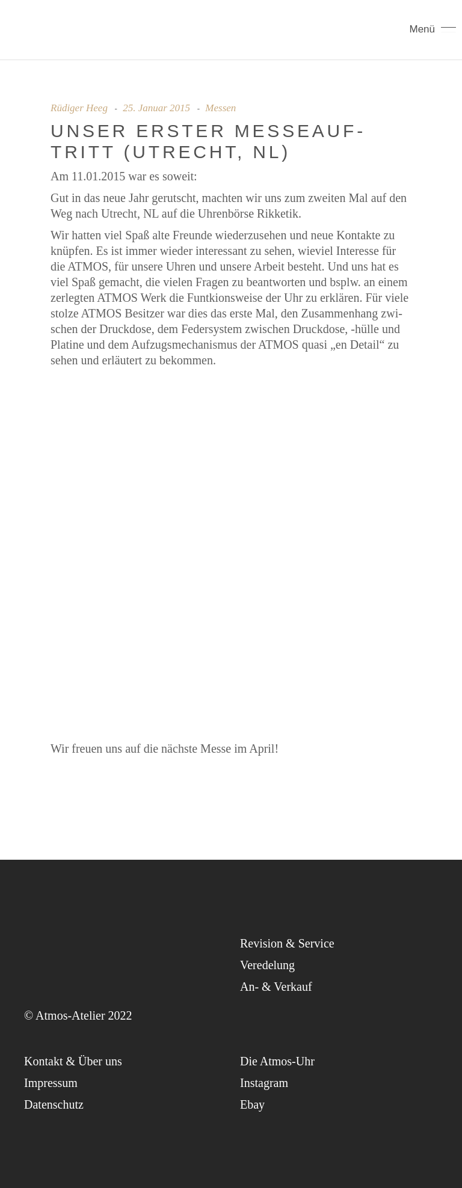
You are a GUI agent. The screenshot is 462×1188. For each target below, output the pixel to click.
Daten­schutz (54, 1104)
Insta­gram (264, 1082)
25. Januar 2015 (156, 108)
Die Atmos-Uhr (277, 1061)
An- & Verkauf (276, 986)
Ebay (252, 1104)
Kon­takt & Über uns (73, 1061)
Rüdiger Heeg (79, 108)
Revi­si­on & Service (287, 943)
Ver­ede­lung (267, 965)
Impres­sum (51, 1082)
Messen (220, 108)
